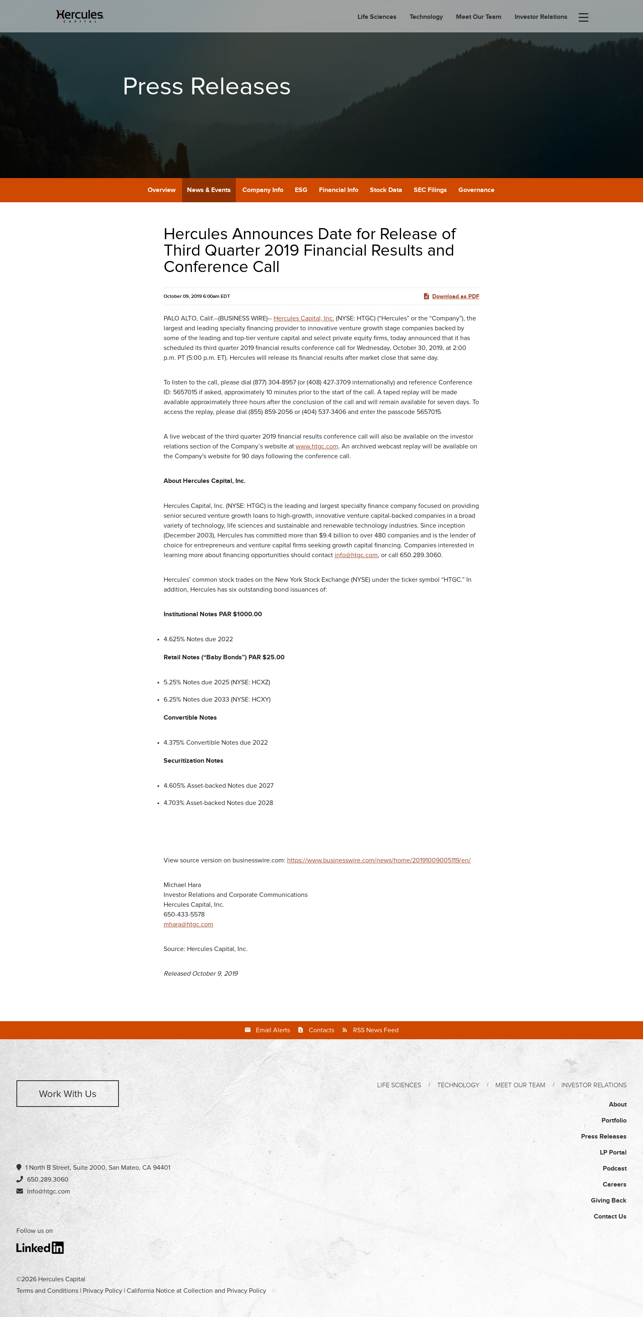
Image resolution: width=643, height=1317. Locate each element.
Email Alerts (273, 1030)
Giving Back (609, 1201)
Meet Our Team (479, 17)
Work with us (67, 1094)
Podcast (615, 1169)
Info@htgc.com (48, 1191)
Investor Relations (541, 17)
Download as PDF (451, 296)
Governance (476, 190)
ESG (301, 190)
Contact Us (610, 1217)
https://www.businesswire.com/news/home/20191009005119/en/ (379, 860)
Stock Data (386, 190)
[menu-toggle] (583, 18)
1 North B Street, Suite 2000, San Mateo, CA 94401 (93, 1167)
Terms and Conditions (47, 1290)
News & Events (209, 190)
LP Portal (613, 1153)
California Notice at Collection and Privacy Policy (196, 1290)
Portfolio (614, 1121)
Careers (615, 1185)
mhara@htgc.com (188, 924)
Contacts (321, 1030)
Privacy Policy (102, 1290)
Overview (162, 190)
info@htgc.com (356, 555)
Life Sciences (377, 17)
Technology (426, 17)
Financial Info (338, 190)
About (618, 1105)
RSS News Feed (376, 1030)
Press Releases (604, 1137)
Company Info (262, 190)
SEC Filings (430, 190)
